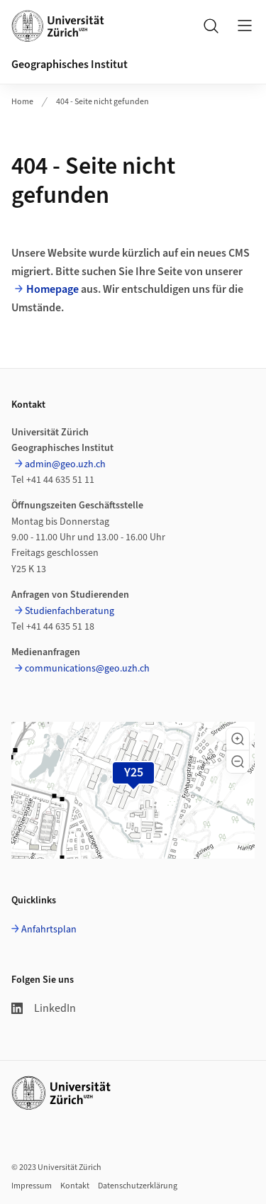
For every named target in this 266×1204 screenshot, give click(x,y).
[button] (237, 739)
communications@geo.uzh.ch (87, 669)
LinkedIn (43, 1008)
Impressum (31, 1186)
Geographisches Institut (69, 64)
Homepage (52, 289)
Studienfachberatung (69, 611)
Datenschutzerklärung (137, 1186)
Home (22, 102)
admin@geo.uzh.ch (65, 464)
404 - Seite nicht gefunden (102, 102)
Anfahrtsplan (49, 929)
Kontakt (74, 1186)
